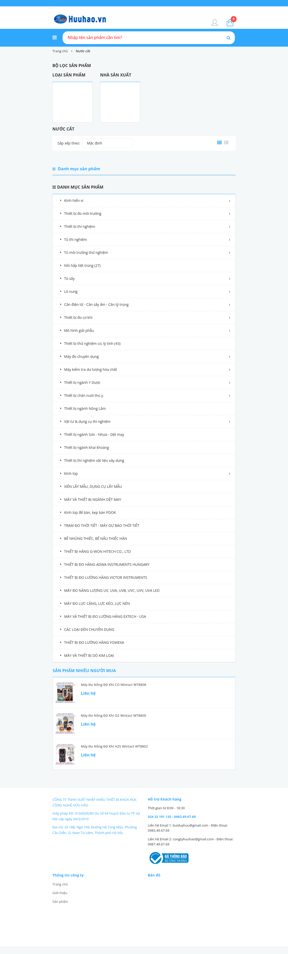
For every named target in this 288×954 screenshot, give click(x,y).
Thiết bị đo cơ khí (78, 317)
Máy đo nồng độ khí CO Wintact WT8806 (113, 684)
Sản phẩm (60, 901)
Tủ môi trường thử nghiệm (86, 252)
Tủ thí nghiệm (75, 239)
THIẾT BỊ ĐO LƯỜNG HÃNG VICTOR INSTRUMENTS (105, 577)
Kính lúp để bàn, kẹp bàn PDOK (90, 512)
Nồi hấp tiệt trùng (82, 265)
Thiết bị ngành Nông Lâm (85, 408)
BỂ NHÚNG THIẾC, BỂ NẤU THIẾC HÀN (95, 538)
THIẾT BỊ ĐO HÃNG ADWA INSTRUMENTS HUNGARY (107, 564)
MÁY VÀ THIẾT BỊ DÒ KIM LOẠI (89, 655)
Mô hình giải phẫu (79, 330)
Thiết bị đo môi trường (82, 213)
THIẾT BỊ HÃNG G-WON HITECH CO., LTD (97, 551)
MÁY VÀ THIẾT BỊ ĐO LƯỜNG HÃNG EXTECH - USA (105, 616)
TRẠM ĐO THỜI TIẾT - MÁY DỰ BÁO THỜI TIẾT (101, 525)
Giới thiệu (59, 893)
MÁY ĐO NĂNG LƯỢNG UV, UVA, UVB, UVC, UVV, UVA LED (112, 590)
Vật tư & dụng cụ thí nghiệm (87, 421)
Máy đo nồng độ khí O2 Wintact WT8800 (113, 715)
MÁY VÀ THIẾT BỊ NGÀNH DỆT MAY (92, 499)
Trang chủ (60, 884)
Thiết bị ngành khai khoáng (86, 447)
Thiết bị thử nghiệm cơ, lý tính (92, 343)
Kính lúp (71, 473)
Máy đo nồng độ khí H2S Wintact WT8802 (114, 746)
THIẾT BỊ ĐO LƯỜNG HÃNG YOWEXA (94, 642)
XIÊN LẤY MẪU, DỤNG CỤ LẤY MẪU (93, 486)
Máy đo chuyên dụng (81, 356)
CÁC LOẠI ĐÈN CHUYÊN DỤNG (89, 629)
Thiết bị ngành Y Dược (82, 382)
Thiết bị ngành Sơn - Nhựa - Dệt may (94, 434)
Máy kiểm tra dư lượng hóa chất (90, 369)
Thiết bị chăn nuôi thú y (83, 395)
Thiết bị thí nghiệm (79, 226)
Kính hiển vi (73, 200)
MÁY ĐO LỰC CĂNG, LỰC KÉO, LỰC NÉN (97, 603)
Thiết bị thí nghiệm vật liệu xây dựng (94, 460)
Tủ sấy (69, 278)
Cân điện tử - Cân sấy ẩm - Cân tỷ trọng (96, 304)
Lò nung (71, 291)
